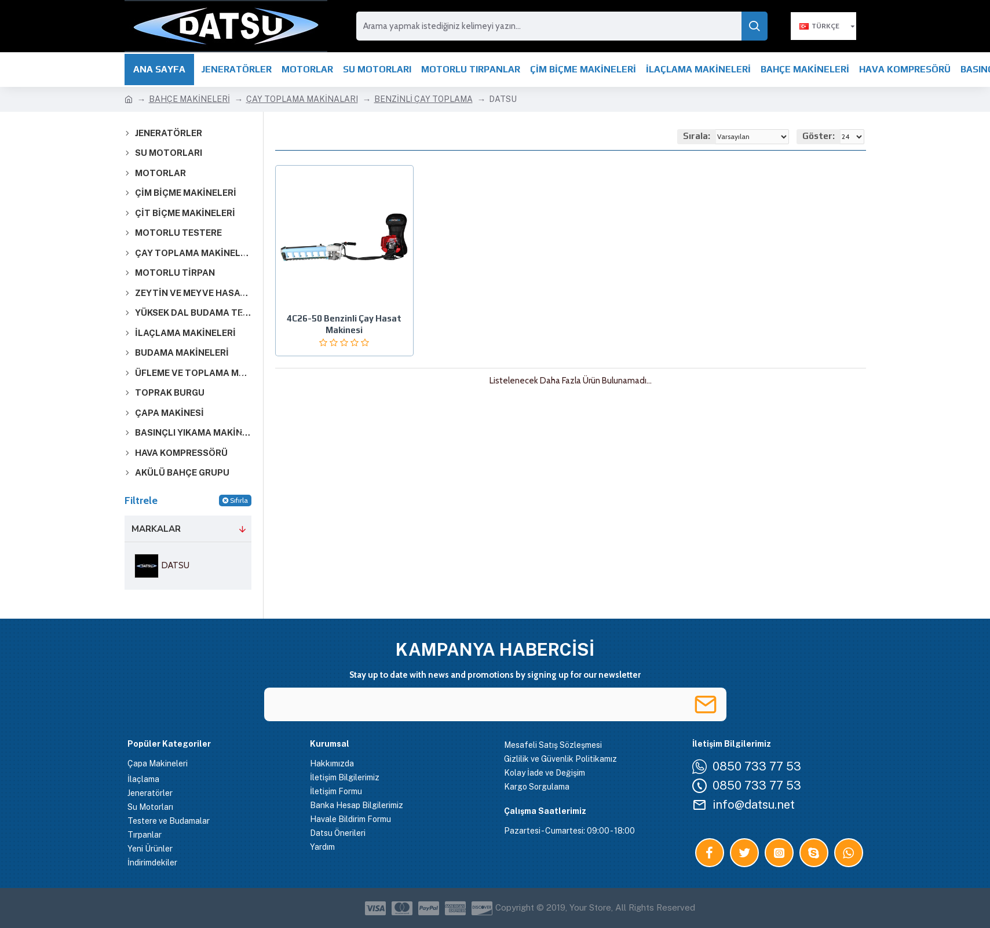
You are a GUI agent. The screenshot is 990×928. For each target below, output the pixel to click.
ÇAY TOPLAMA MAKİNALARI (302, 99)
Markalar (156, 529)
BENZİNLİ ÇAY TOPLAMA (423, 99)
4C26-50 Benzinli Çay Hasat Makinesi (344, 324)
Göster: (818, 136)
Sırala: (696, 136)
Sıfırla (239, 500)
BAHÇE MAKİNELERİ (189, 99)
